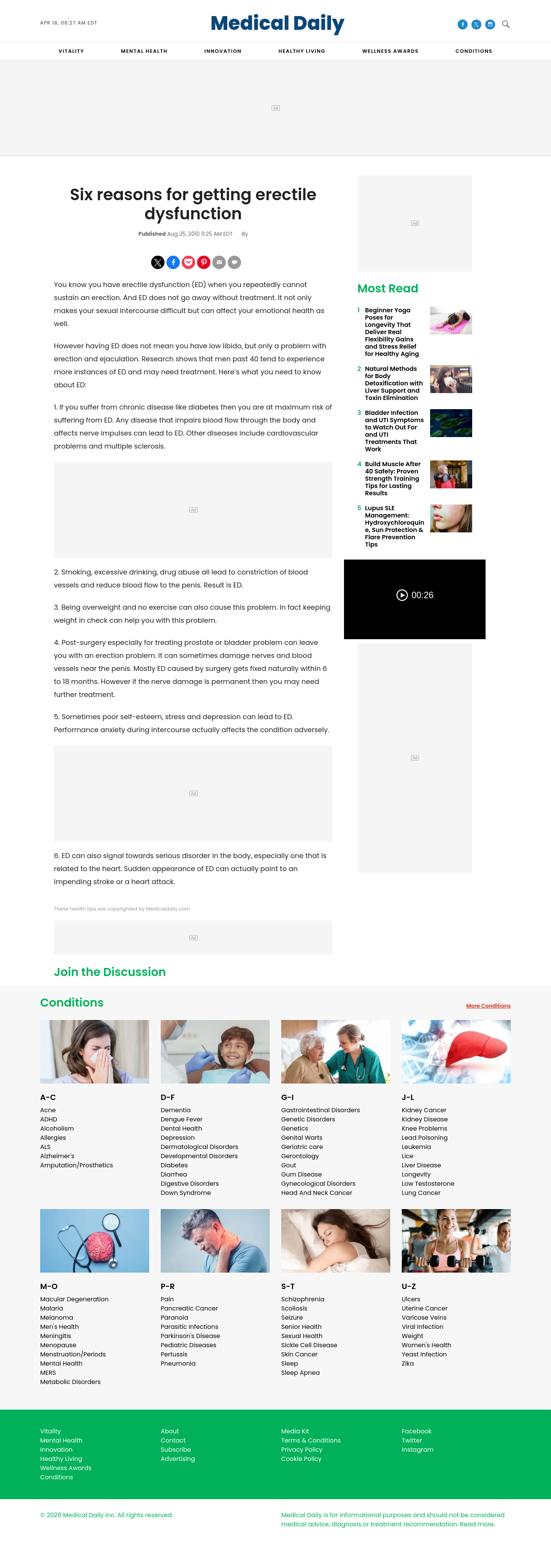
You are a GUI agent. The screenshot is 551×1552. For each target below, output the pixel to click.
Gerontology (300, 1156)
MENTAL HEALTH (144, 51)
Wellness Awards (390, 51)
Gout (288, 1165)
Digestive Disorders (190, 1183)
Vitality (50, 1431)
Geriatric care (302, 1146)
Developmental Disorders (199, 1156)
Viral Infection (422, 1326)
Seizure (292, 1317)
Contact (173, 1440)
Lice (407, 1156)
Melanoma (56, 1317)
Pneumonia (178, 1363)
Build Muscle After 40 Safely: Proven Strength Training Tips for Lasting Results (393, 479)
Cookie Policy (301, 1458)
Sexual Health (302, 1336)
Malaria (51, 1308)
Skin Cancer (299, 1354)
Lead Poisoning (425, 1137)
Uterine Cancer (425, 1308)
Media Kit (295, 1431)
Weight (412, 1336)
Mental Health (61, 1363)
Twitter (412, 1440)
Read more (477, 1524)
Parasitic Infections (189, 1326)
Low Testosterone (428, 1183)
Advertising (178, 1458)
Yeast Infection (424, 1354)
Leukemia (416, 1146)
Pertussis (174, 1354)
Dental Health (181, 1128)
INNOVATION (222, 51)
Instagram (418, 1449)
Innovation (56, 1449)
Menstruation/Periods (73, 1354)
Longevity (416, 1174)
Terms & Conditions (311, 1440)
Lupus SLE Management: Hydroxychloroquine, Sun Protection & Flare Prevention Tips (394, 526)
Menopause (58, 1345)
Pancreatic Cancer (189, 1308)
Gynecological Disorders (318, 1183)
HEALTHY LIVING (302, 51)
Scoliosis (294, 1308)
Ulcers (411, 1299)
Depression (178, 1137)
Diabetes (174, 1165)
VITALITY (71, 51)
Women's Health (426, 1345)
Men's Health (59, 1326)
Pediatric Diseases (188, 1345)
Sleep (289, 1363)
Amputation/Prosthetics (76, 1165)
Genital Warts (302, 1137)
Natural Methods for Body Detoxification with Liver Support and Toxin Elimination (394, 383)
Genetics (294, 1128)
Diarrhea (174, 1174)
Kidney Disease (425, 1119)
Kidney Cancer (424, 1110)
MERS (48, 1372)
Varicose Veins (424, 1317)
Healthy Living (61, 1458)
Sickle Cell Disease (309, 1345)
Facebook (417, 1431)
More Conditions (488, 1006)
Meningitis (55, 1336)
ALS (45, 1146)
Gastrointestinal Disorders (320, 1110)
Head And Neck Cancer (316, 1192)
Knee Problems (424, 1128)
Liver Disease (421, 1165)
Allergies (53, 1137)
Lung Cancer (421, 1192)
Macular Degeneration (74, 1299)
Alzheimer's (57, 1156)
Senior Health (301, 1326)
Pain (167, 1299)
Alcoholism (57, 1128)
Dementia (176, 1110)
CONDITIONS (473, 51)
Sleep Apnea (300, 1372)
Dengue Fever (182, 1119)
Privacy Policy (302, 1449)
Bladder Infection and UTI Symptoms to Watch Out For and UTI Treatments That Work (394, 431)
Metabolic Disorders (70, 1381)
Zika (408, 1363)
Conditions (72, 1003)
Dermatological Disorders (199, 1146)
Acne (48, 1110)
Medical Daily (277, 23)
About (170, 1431)
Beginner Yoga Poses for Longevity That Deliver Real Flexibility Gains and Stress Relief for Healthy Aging (392, 332)
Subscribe (176, 1449)
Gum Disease (301, 1174)
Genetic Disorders (308, 1119)
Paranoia (174, 1317)
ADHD (48, 1119)
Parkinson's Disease (190, 1336)
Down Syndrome (186, 1192)
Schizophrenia (302, 1299)
